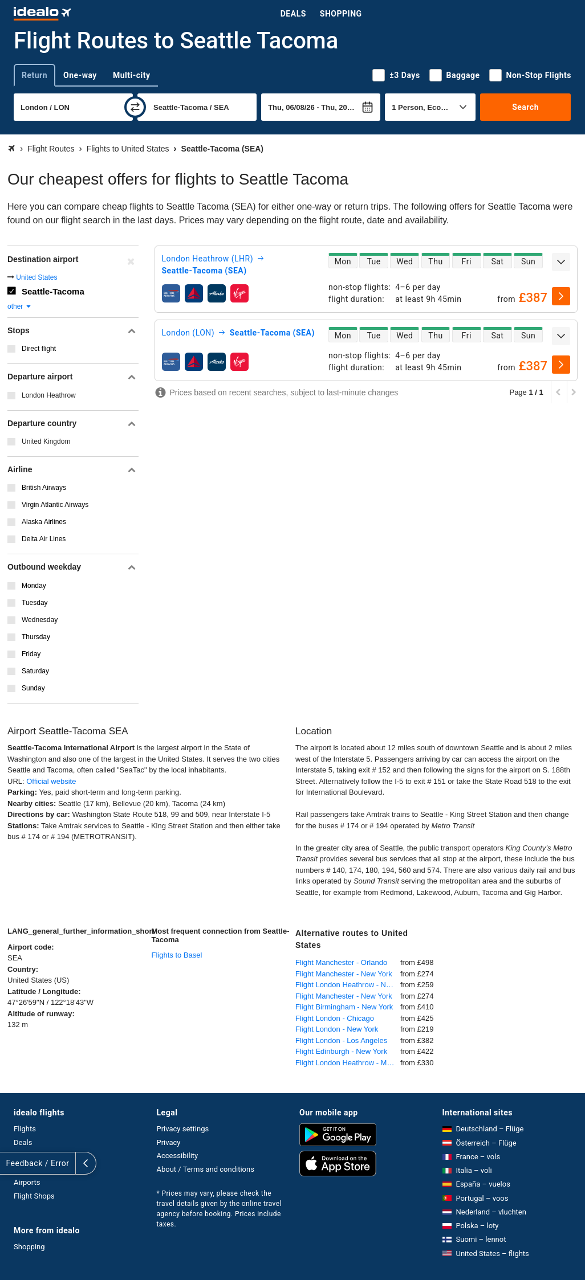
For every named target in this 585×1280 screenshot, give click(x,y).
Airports (27, 1182)
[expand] (561, 262)
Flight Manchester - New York (343, 974)
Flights (25, 1128)
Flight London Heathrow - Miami (347, 1062)
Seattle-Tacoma (53, 291)
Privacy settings (183, 1128)
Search (525, 107)
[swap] (135, 107)
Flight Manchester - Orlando (341, 962)
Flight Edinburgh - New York (341, 1051)
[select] (561, 296)
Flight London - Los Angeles (341, 1040)
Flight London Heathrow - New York (347, 984)
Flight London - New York (336, 1029)
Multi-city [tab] (132, 75)
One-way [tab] (80, 75)
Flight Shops (34, 1196)
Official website (51, 781)
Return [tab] (34, 75)
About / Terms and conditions (205, 1169)
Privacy (169, 1142)
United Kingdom (46, 441)
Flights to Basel (177, 955)
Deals (293, 13)
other (19, 306)
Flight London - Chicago (334, 1018)
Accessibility (177, 1155)
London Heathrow (49, 395)
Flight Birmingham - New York (344, 1007)
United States (36, 277)
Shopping (341, 13)
